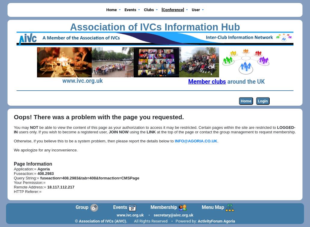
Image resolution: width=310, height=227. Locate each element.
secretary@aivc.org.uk (173, 215)
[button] (113, 10)
